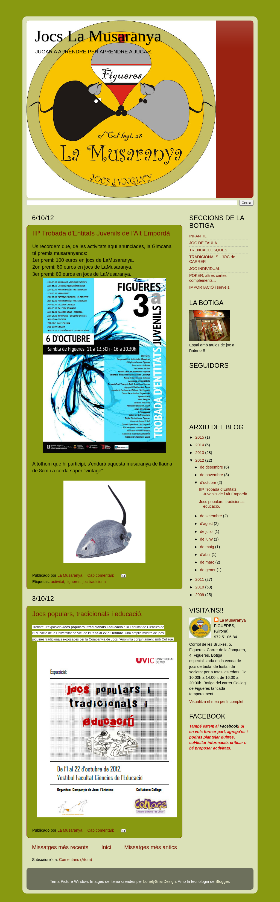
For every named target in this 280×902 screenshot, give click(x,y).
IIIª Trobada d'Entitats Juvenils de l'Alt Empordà (101, 233)
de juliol (207, 531)
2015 (200, 437)
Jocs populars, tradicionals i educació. (87, 613)
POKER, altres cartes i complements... (209, 277)
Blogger (222, 881)
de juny (207, 539)
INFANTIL (197, 236)
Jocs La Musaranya (98, 36)
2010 (200, 587)
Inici (106, 847)
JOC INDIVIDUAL (204, 268)
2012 (200, 460)
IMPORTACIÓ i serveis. (210, 287)
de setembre (211, 516)
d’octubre (208, 482)
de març (207, 562)
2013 (200, 452)
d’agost (207, 523)
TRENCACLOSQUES (208, 250)
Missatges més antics (150, 847)
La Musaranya (233, 620)
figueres (73, 581)
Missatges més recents (60, 847)
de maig (207, 547)
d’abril (206, 554)
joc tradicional (95, 581)
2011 (200, 579)
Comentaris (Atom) (75, 859)
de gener (208, 570)
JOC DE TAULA (203, 243)
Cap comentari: (101, 575)
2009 (200, 595)
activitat (57, 581)
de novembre (212, 475)
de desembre (212, 467)
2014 (200, 445)
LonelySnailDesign (159, 881)
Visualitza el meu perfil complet (216, 701)
